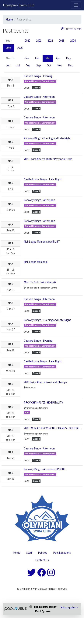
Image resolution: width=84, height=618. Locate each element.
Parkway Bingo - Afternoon (39, 200)
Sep (38, 65)
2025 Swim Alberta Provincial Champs (45, 382)
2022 (50, 40)
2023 (61, 40)
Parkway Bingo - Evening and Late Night (47, 138)
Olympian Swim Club (18, 5)
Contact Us (42, 560)
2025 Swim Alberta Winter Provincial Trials (48, 159)
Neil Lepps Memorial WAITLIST (42, 241)
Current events (71, 29)
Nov (59, 65)
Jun (8, 65)
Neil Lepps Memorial (35, 262)
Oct (49, 65)
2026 (20, 48)
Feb (37, 58)
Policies (42, 552)
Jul (18, 65)
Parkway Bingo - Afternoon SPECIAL (45, 469)
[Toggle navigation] (76, 5)
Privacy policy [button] (68, 607)
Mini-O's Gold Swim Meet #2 (40, 282)
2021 (38, 40)
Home (9, 19)
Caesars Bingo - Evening (38, 76)
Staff (29, 552)
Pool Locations (62, 552)
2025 (8, 48)
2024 (72, 40)
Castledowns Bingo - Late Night (43, 179)
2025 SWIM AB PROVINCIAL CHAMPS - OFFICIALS (53, 428)
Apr (58, 58)
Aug (28, 65)
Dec (70, 65)
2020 (27, 40)
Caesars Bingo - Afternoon (39, 97)
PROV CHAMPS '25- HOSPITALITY (43, 402)
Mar (48, 58)
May (68, 58)
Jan (27, 58)
